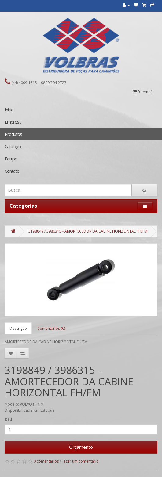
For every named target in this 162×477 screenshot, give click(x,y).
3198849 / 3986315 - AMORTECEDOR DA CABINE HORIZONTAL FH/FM (87, 231)
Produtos (13, 134)
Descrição (18, 328)
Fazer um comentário (80, 461)
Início (9, 109)
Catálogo (13, 146)
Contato (12, 171)
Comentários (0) (51, 328)
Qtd (8, 419)
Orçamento (81, 447)
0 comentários (46, 461)
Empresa (13, 122)
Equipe (11, 159)
